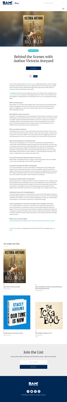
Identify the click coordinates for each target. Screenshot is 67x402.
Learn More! (33, 68)
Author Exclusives (7, 288)
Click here (11, 228)
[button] (63, 9)
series (30, 84)
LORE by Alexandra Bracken (16, 220)
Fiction (36, 336)
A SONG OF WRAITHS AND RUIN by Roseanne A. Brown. (40, 220)
